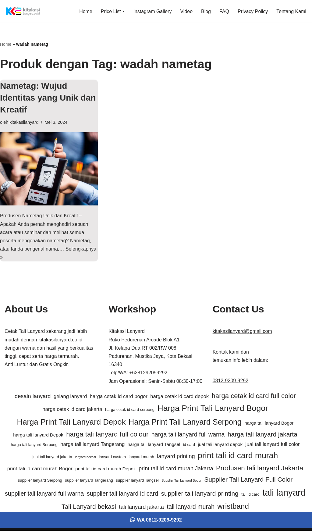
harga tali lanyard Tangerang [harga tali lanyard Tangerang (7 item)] (92, 444)
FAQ (224, 11)
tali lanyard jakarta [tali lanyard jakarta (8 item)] (141, 507)
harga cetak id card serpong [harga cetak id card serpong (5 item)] (129, 410)
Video (186, 11)
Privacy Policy (253, 11)
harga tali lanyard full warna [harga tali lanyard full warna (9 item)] (188, 435)
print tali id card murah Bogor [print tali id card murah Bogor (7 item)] (40, 469)
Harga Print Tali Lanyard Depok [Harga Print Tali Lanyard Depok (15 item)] (71, 422)
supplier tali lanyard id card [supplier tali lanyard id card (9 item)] (122, 493)
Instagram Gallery (152, 11)
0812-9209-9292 (230, 380)
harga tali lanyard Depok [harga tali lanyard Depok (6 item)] (38, 435)
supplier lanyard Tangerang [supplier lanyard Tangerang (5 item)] (89, 480)
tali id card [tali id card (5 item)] (250, 494)
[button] (123, 11)
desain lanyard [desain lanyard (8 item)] (33, 397)
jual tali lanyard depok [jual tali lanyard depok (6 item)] (220, 444)
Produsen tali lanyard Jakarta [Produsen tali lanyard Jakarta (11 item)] (259, 468)
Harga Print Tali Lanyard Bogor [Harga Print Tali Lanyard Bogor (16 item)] (212, 408)
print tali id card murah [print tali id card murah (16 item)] (238, 455)
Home (85, 11)
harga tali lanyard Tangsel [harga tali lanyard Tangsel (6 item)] (154, 444)
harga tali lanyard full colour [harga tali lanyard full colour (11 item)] (107, 435)
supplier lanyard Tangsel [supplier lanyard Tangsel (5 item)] (137, 480)
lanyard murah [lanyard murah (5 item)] (141, 457)
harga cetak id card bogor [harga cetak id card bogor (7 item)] (118, 397)
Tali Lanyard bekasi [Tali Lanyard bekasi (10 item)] (89, 507)
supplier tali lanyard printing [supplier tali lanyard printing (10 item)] (199, 493)
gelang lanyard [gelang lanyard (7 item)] (70, 397)
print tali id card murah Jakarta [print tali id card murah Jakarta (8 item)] (176, 469)
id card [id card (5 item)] (189, 445)
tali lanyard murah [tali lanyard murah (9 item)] (190, 507)
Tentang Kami (291, 11)
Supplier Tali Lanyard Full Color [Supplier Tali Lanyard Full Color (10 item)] (248, 479)
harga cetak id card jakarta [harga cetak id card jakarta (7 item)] (72, 410)
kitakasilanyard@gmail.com (242, 331)
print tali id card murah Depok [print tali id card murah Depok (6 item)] (105, 469)
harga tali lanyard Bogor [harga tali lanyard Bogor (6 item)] (268, 423)
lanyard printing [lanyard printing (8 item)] (176, 457)
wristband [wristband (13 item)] (233, 507)
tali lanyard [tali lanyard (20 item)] (284, 493)
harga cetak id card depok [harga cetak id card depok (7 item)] (179, 397)
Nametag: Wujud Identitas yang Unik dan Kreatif (48, 97)
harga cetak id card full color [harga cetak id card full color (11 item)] (254, 396)
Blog (206, 11)
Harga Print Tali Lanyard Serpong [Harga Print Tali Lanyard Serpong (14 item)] (185, 422)
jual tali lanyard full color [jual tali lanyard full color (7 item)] (273, 444)
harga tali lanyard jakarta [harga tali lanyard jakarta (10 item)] (262, 434)
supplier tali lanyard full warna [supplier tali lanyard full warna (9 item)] (44, 493)
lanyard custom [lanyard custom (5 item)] (112, 457)
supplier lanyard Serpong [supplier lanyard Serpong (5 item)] (40, 480)
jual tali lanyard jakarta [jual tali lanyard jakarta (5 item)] (52, 457)
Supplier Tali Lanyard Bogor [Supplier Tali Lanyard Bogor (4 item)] (181, 481)
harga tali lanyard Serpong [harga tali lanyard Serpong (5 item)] (34, 445)
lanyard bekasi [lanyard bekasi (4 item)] (85, 457)
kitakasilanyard (23, 122)
